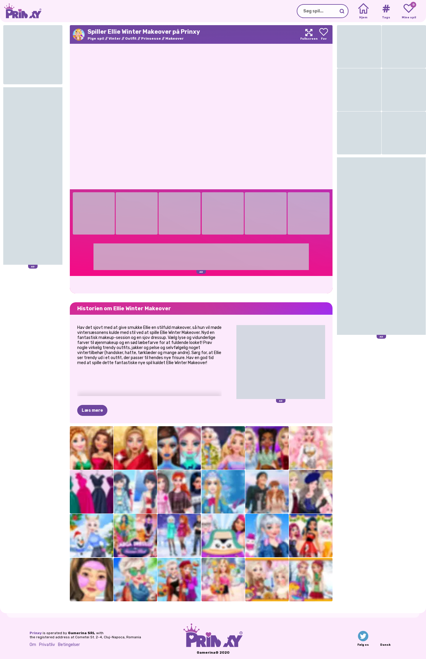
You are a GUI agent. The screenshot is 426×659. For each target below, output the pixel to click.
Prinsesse (151, 38)
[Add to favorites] (323, 34)
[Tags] (386, 11)
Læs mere (92, 410)
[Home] (363, 11)
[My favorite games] (409, 11)
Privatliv (47, 644)
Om (33, 644)
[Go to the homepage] (20, 11)
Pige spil (96, 38)
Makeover (174, 38)
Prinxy (36, 633)
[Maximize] (308, 34)
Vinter (115, 38)
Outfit (131, 38)
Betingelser (69, 644)
